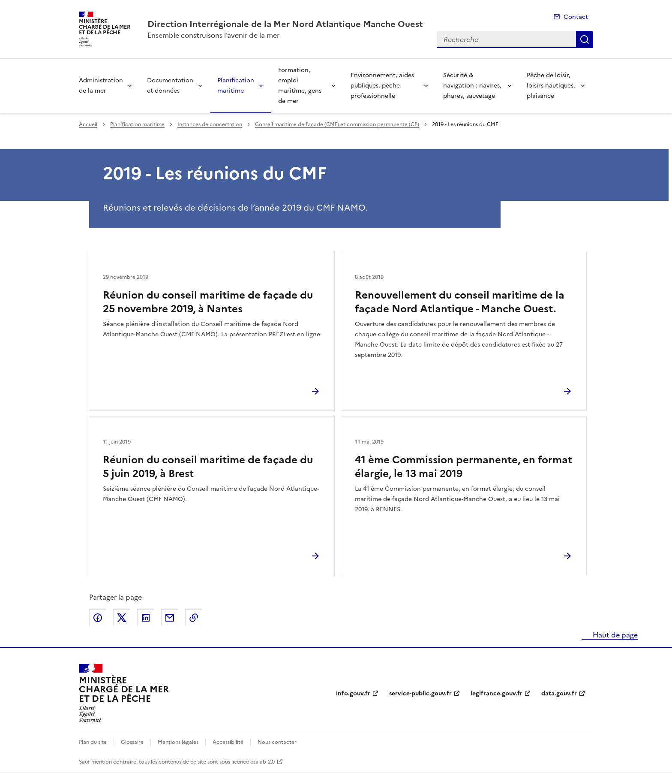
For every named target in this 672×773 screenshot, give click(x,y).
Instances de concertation (209, 124)
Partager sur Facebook (97, 617)
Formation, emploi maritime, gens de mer (299, 86)
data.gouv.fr (559, 693)
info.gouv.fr (353, 693)
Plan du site (93, 742)
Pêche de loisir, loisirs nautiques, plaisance (551, 85)
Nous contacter (277, 742)
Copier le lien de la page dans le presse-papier (193, 617)
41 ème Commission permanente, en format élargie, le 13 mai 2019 (463, 466)
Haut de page (614, 635)
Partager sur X (121, 617)
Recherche (584, 39)
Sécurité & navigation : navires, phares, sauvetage (472, 85)
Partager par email (169, 617)
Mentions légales (178, 742)
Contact (576, 16)
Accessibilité (228, 742)
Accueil (88, 124)
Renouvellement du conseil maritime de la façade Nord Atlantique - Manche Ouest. (459, 302)
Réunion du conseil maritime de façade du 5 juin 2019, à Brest (208, 466)
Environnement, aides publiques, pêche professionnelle (382, 85)
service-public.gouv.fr (420, 693)
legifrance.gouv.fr (496, 693)
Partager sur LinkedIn (145, 617)
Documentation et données (170, 85)
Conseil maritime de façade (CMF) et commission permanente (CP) (337, 124)
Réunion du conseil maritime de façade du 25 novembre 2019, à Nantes (208, 302)
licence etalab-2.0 (253, 762)
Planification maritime (235, 85)
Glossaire (132, 742)
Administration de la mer (101, 85)
